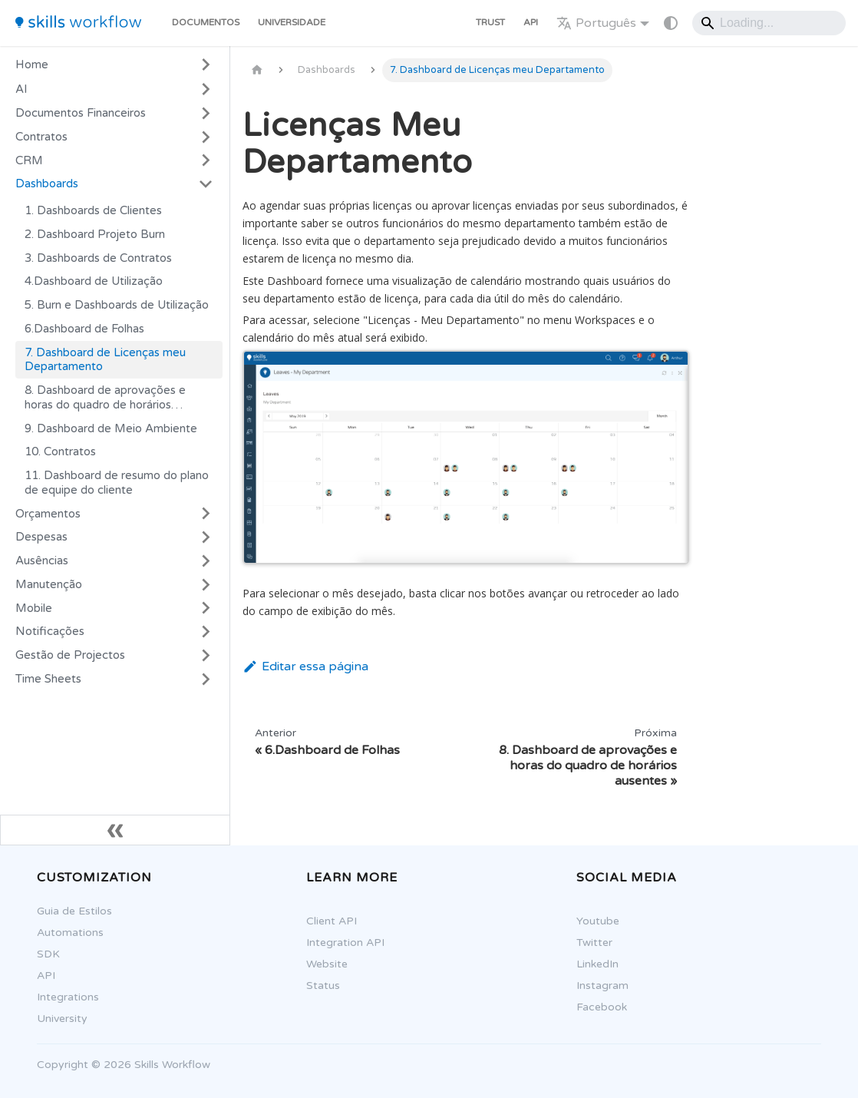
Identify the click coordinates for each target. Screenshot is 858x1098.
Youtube (589, 921)
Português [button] (596, 23)
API (530, 22)
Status (315, 985)
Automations (61, 932)
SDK (39, 954)
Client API (323, 921)
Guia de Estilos (66, 911)
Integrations (59, 997)
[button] (114, 113)
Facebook (593, 1007)
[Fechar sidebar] (115, 830)
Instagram (594, 985)
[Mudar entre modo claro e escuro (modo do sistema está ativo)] (670, 23)
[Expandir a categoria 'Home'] (206, 64)
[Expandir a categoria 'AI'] (206, 89)
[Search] (769, 23)
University (53, 1018)
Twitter (586, 942)
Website (318, 964)
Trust (490, 22)
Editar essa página (305, 666)
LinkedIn (589, 964)
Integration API (337, 942)
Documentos (205, 22)
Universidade (291, 22)
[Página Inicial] (257, 70)
